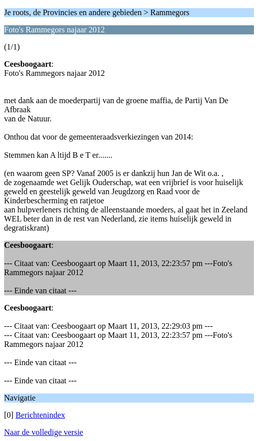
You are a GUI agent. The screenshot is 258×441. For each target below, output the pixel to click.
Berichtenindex (40, 415)
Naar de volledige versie (43, 432)
